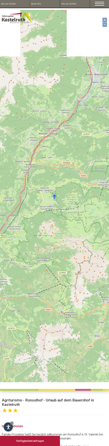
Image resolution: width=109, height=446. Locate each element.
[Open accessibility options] (8, 426)
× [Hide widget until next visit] (12, 423)
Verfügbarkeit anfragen (30, 440)
